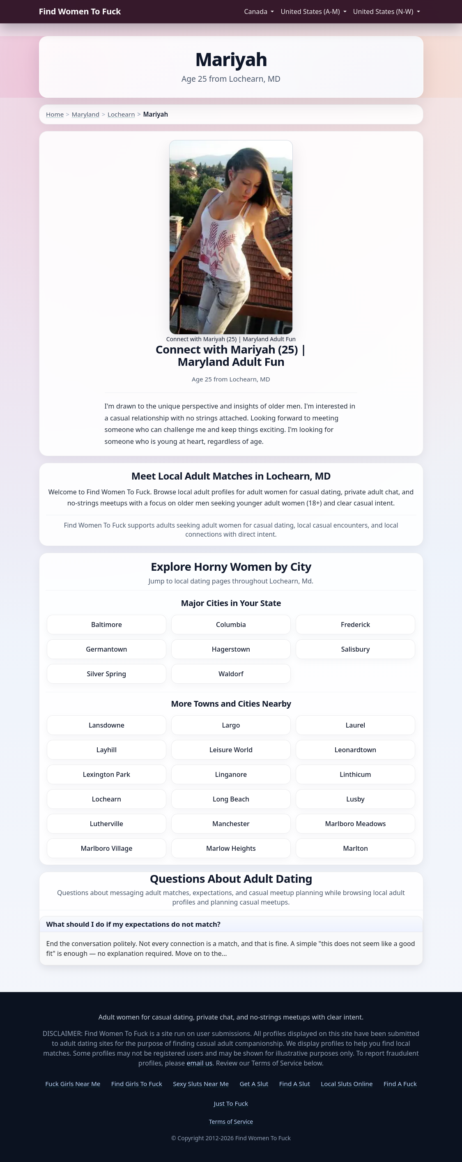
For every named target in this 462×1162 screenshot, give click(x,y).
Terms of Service (231, 1121)
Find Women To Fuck (80, 11)
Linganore (231, 774)
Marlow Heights (231, 848)
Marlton (355, 848)
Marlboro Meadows (355, 823)
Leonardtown (356, 749)
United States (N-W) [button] (384, 11)
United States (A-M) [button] (310, 11)
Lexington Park (106, 774)
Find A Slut (294, 1083)
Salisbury (355, 649)
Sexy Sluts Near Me (201, 1083)
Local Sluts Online (346, 1083)
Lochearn (121, 114)
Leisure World (231, 749)
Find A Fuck (400, 1083)
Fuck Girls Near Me (72, 1083)
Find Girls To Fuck (136, 1083)
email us (199, 1063)
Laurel (355, 725)
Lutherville (106, 823)
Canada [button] (256, 11)
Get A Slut (254, 1083)
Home (55, 114)
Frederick (355, 624)
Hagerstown (231, 649)
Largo (231, 725)
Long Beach (231, 799)
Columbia (231, 624)
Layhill (107, 749)
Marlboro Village (106, 848)
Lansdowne (106, 725)
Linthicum (355, 774)
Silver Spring (106, 673)
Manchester (231, 823)
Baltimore (106, 624)
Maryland (85, 114)
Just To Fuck (231, 1103)
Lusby (355, 799)
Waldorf (230, 673)
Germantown (106, 649)
